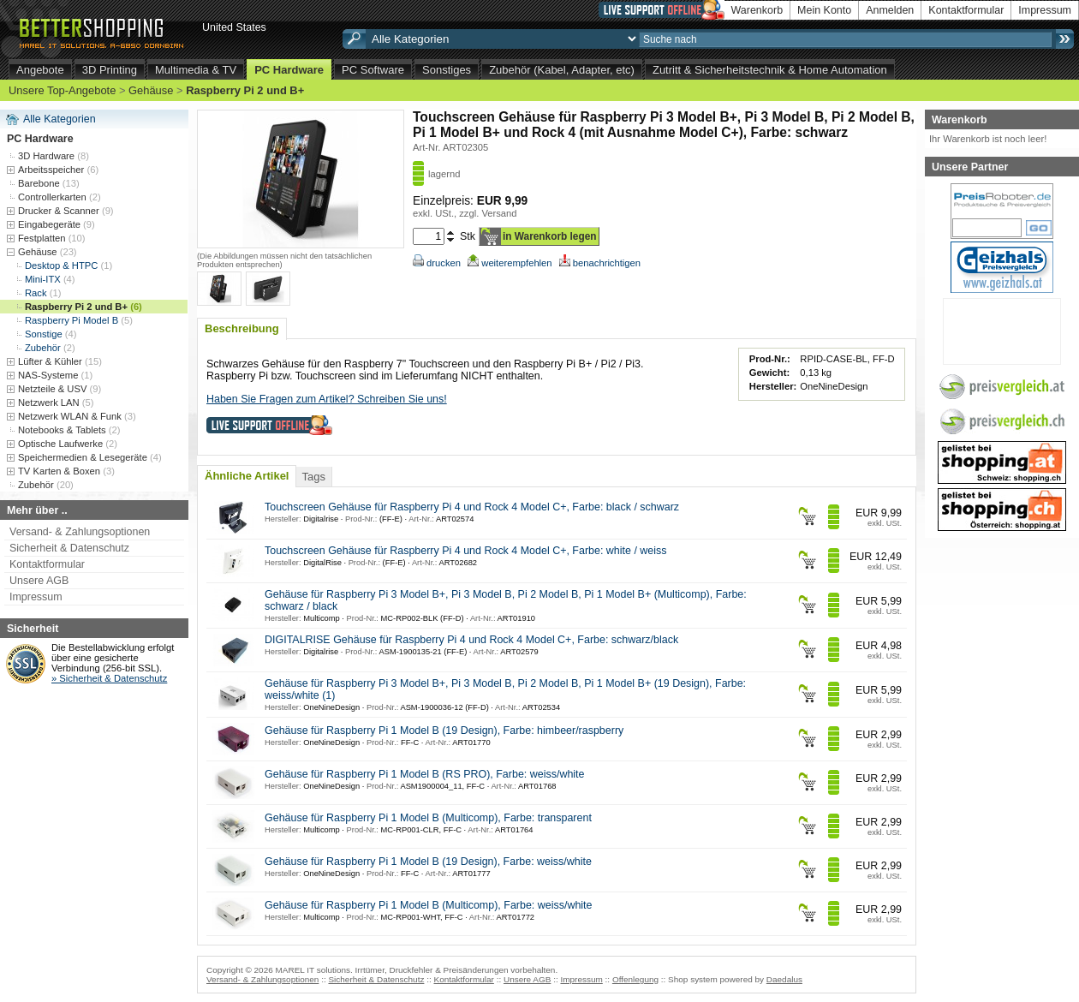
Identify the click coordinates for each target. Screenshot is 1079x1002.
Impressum (1044, 10)
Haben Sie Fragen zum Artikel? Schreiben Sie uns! (326, 399)
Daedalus (784, 979)
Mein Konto (824, 10)
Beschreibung (242, 328)
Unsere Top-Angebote (62, 90)
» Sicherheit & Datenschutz (109, 678)
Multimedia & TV (195, 69)
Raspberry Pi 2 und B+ (245, 90)
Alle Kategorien (59, 119)
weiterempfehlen (509, 263)
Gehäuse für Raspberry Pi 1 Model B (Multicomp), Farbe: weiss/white (429, 905)
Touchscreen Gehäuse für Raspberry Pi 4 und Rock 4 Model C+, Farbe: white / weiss (466, 551)
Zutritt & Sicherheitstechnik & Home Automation (770, 69)
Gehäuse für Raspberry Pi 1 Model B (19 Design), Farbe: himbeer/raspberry (444, 731)
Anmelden (890, 10)
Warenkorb (757, 10)
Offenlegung (635, 979)
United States (234, 27)
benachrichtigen (600, 263)
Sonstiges (446, 69)
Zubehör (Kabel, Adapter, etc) (562, 69)
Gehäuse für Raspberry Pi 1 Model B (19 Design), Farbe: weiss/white (428, 862)
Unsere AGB (39, 581)
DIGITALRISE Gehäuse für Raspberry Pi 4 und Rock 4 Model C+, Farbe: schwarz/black (471, 640)
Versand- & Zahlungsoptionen (79, 532)
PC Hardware (289, 69)
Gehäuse (150, 90)
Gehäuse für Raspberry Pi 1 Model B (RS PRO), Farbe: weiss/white (425, 774)
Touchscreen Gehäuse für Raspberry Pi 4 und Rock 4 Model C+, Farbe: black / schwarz (472, 507)
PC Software (373, 69)
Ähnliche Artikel (247, 475)
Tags (313, 476)
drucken (437, 263)
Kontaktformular (966, 10)
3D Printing (109, 69)
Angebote (40, 69)
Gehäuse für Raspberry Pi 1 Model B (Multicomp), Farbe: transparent (428, 818)
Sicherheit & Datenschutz (69, 548)
